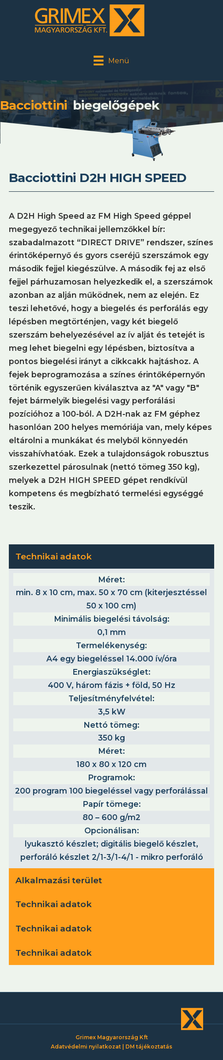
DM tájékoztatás (148, 1046)
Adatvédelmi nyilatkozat (86, 1046)
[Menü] (111, 60)
